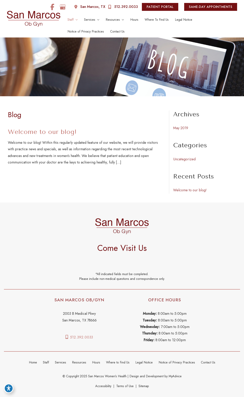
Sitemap (144, 386)
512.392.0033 (81, 337)
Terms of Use (125, 386)
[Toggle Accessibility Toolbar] (8, 388)
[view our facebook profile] (52, 6)
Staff (46, 362)
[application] (76, 20)
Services (60, 362)
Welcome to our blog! (42, 131)
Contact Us (208, 362)
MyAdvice (175, 376)
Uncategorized (184, 159)
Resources (79, 362)
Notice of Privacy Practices (177, 362)
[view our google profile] (62, 6)
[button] (161, 7)
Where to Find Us (117, 362)
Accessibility (103, 386)
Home (33, 362)
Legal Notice (144, 362)
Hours (96, 362)
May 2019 (180, 128)
